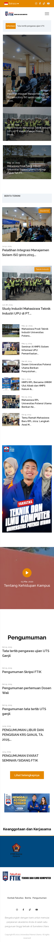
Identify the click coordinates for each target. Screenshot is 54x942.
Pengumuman (40, 898)
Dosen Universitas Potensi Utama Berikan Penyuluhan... (36, 368)
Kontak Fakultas (15, 898)
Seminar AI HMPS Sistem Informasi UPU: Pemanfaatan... (35, 350)
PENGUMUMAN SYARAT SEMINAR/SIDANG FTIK (20, 758)
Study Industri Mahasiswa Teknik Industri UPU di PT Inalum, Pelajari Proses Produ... (28, 131)
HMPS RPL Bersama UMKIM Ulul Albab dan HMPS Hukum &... (37, 386)
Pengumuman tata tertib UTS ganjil (24, 711)
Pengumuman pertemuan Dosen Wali (26, 690)
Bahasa (11, 3)
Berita (28, 898)
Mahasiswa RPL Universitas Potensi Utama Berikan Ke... (37, 403)
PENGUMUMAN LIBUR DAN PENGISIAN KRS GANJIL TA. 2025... (23, 734)
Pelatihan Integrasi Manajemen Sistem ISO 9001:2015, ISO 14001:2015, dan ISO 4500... (28, 97)
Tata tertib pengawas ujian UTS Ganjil (30, 27)
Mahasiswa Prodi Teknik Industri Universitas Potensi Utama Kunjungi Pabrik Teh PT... (26, 169)
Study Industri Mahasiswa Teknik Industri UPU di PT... (26, 311)
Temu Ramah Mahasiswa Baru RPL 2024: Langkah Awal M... (35, 421)
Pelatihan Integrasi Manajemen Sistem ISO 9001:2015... (25, 252)
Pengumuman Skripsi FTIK (21, 672)
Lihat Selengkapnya (27, 775)
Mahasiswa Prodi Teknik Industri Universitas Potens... (35, 332)
